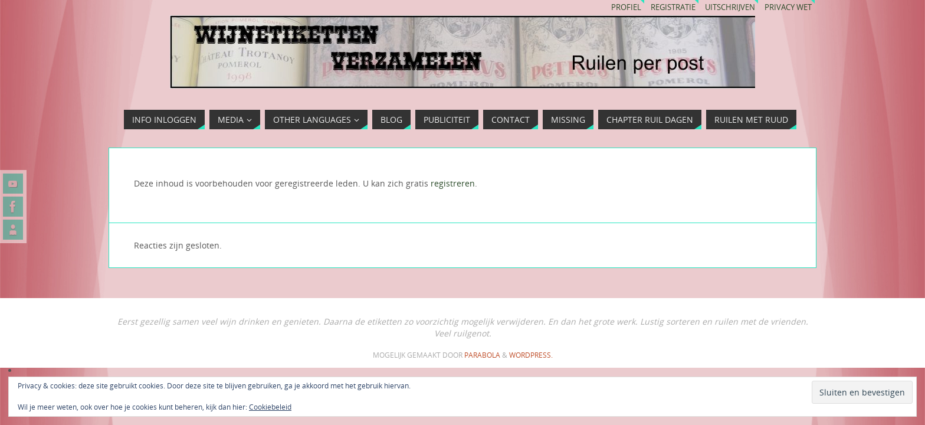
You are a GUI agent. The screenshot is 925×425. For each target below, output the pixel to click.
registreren (453, 183)
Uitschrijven (730, 7)
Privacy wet (788, 7)
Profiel (626, 7)
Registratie (673, 7)
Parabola (482, 355)
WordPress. (531, 355)
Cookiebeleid (270, 407)
